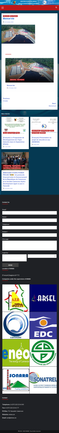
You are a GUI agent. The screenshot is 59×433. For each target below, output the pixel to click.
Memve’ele (11, 85)
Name (4, 217)
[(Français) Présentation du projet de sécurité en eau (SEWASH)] (44, 126)
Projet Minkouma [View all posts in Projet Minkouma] (16, 168)
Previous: (29, 100)
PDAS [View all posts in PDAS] (17, 132)
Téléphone (6, 224)
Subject (5, 231)
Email (4, 209)
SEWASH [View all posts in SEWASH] (42, 132)
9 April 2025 (36, 144)
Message (5, 239)
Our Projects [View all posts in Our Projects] (14, 16)
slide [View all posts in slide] (23, 165)
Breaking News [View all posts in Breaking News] (45, 130)
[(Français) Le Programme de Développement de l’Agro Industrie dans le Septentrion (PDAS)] (15, 126)
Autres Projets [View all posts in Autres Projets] (36, 130)
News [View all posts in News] (5, 132)
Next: (29, 105)
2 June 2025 (7, 146)
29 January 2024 (8, 188)
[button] (3, 7)
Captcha (5, 253)
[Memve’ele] (29, 70)
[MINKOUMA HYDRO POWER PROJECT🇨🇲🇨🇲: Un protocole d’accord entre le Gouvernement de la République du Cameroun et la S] (15, 161)
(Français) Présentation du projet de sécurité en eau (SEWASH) (41, 140)
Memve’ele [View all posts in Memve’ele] (6, 16)
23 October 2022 (9, 22)
